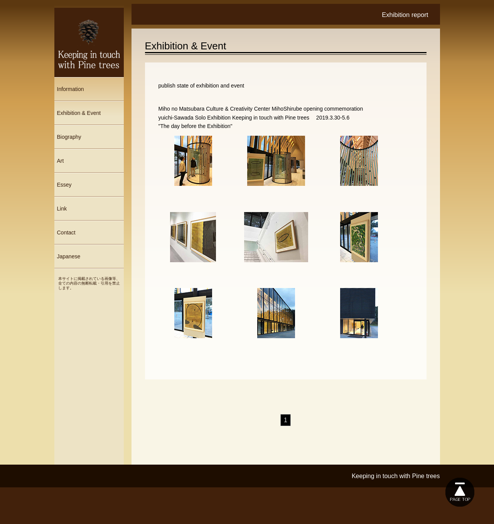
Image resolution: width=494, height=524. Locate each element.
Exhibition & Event (79, 113)
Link (62, 209)
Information (70, 89)
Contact (66, 232)
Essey (64, 185)
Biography (69, 137)
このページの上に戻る (460, 492)
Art (60, 161)
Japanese (69, 256)
